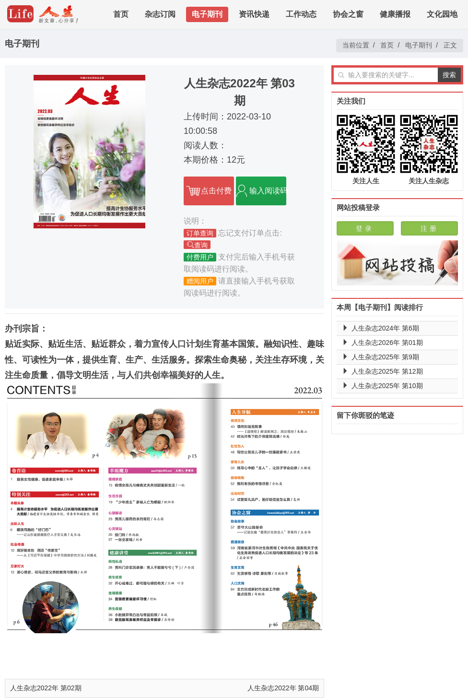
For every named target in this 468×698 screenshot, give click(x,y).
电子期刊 (207, 14)
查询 (197, 245)
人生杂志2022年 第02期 (46, 688)
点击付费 (209, 191)
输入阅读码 (261, 191)
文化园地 (442, 14)
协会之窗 (348, 14)
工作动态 (301, 14)
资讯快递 (254, 14)
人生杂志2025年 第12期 (387, 371)
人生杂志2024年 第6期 (385, 328)
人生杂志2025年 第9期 (385, 357)
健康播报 (395, 14)
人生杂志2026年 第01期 (387, 342)
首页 (121, 14)
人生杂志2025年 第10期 (387, 386)
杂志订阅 (160, 14)
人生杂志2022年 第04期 (283, 688)
